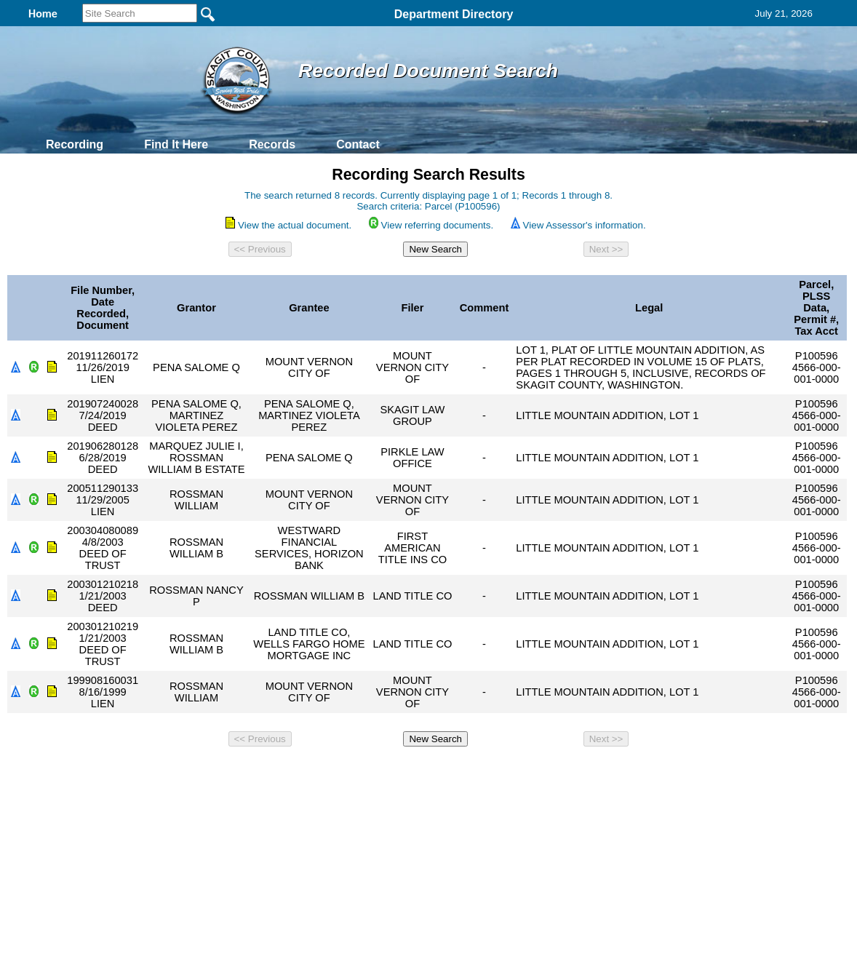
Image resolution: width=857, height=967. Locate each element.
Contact (358, 144)
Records (272, 144)
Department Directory (454, 14)
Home (287, 772)
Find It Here (176, 144)
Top (186, 772)
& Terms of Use (476, 772)
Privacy (422, 772)
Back (230, 772)
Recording (74, 144)
